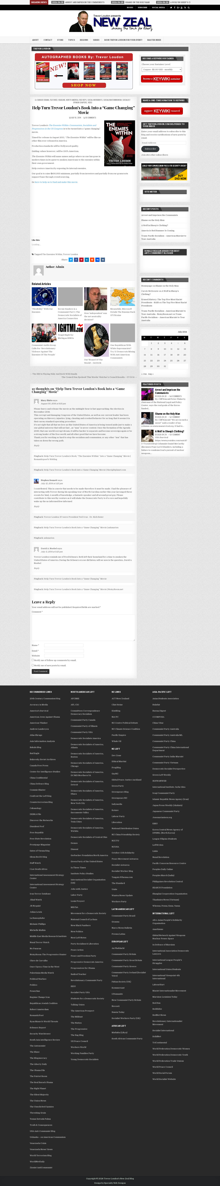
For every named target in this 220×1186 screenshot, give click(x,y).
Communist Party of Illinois (84, 726)
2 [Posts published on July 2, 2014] (158, 343)
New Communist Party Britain (126, 1000)
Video (90, 102)
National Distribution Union (125, 828)
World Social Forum (162, 1073)
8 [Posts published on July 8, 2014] (151, 349)
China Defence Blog (39, 784)
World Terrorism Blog (41, 1155)
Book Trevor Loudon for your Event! (123, 40)
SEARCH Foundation (162, 887)
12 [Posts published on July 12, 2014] (178, 349)
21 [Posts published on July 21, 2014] (145, 360)
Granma (115, 922)
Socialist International (163, 1030)
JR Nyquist (35, 906)
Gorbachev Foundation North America (89, 855)
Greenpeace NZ (119, 798)
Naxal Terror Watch (39, 942)
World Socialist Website (164, 1079)
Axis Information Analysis (42, 741)
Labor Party (76, 895)
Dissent (74, 849)
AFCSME (75, 698)
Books (130, 7)
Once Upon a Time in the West (44, 967)
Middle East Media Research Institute (48, 936)
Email (35, 651)
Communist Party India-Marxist (167, 756)
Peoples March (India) (163, 875)
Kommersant (118, 988)
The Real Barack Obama (41, 1082)
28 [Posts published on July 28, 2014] (145, 366)
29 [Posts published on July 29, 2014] (151, 366)
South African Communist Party (127, 1038)
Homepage (146, 286)
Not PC (115, 717)
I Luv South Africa (38, 869)
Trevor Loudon (70, 254)
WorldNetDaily (37, 1161)
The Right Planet (38, 1088)
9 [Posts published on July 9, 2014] (158, 349)
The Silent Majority (39, 1094)
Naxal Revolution (160, 857)
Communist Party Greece (124, 966)
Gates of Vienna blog (40, 851)
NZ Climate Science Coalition (126, 729)
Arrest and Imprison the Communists (159, 215)
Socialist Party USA (80, 992)
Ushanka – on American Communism (48, 1137)
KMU (155, 823)
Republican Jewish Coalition (43, 1003)
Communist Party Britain (124, 954)
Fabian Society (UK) (121, 982)
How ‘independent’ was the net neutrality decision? (95, 316)
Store (60, 40)
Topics (71, 40)
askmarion (49, 538)
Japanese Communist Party (166, 811)
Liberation (117, 822)
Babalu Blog (35, 747)
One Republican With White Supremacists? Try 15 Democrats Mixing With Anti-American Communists (122, 351)
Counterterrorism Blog (41, 802)
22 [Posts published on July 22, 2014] (151, 360)
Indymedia (117, 804)
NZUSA (115, 847)
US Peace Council (79, 1041)
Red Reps (83, 100)
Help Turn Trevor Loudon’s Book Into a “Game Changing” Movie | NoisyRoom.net (83, 589)
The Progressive (79, 1029)
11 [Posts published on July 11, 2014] (171, 349)
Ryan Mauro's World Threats (44, 1021)
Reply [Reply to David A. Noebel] (36, 568)
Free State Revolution (40, 839)
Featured (53, 100)
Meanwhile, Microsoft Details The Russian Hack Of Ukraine (122, 312)
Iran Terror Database (40, 894)
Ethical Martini (119, 761)
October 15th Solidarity (123, 853)
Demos (74, 843)
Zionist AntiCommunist (41, 1167)
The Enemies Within (52, 254)
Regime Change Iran (40, 997)
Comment (37, 612)
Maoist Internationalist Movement (169, 991)
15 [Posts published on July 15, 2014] (151, 355)
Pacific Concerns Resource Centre (169, 863)
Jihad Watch (36, 900)
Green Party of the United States (87, 861)
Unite (114, 889)
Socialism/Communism (112, 100)
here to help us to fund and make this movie (56, 182)
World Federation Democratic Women (171, 1049)
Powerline (35, 991)
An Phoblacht (118, 948)
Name (35, 645)
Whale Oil (116, 741)
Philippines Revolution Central (167, 881)
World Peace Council (162, 1067)
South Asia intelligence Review (45, 1040)
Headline (61, 100)
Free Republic (37, 832)
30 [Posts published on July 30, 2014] (158, 366)
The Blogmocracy (38, 1058)
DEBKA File (35, 814)
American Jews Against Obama (45, 717)
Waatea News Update (122, 895)
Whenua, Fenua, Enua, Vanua (166, 906)
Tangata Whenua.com (122, 877)
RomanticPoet (37, 1015)
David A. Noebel (49, 548)
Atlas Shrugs (36, 735)
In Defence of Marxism (163, 945)
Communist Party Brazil (123, 916)
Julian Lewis (36, 912)
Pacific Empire (119, 735)
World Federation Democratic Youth (170, 1055)
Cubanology (35, 808)
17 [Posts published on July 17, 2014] (165, 355)
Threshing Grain (38, 1113)
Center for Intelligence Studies (45, 772)
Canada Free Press (39, 765)
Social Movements (95, 100)
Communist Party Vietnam (165, 762)
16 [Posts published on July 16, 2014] (158, 355)
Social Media (158, 7)
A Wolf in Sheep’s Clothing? (154, 225)
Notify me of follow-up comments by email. (55, 660)
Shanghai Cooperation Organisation (169, 894)
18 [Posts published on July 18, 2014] (171, 355)
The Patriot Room (38, 1076)
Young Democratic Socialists (85, 1059)
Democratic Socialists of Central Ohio (89, 837)
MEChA (74, 907)
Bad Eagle (34, 753)
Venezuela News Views (41, 1149)
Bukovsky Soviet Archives (43, 759)
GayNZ (115, 774)
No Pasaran (35, 948)
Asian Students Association (165, 698)
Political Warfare (38, 979)
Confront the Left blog (40, 796)
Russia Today (118, 1012)
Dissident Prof (37, 826)
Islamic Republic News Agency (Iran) (170, 799)
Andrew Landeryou (39, 729)
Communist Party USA (82, 732)
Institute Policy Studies (82, 873)
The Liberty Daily (38, 1064)
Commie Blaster (38, 790)
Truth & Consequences (41, 1125)
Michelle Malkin (38, 930)
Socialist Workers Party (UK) (126, 1018)
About (35, 40)
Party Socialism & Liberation (85, 944)
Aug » (151, 374)
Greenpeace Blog (120, 792)
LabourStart (158, 984)
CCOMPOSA (158, 717)
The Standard (118, 883)
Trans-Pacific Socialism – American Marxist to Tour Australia (163, 317)
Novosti (115, 1006)
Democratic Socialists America (86, 738)
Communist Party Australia (165, 729)
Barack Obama (43, 100)
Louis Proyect (77, 901)
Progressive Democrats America (87, 962)
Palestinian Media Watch (42, 973)
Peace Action (77, 950)
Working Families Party (82, 1053)
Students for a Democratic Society (87, 998)
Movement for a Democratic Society (88, 913)
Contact (48, 40)
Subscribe (142, 7)
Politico (33, 985)
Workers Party (119, 901)
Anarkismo (157, 929)
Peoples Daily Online (162, 869)
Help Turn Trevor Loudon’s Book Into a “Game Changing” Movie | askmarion (81, 527)
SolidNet (156, 1036)
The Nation (76, 1023)
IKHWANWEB (159, 781)
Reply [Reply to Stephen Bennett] (36, 506)
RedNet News (159, 1015)
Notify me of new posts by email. (50, 665)
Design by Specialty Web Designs (110, 1183)
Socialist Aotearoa (120, 865)
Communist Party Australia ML (167, 735)
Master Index (154, 40)
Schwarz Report (38, 1027)
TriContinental (159, 1042)
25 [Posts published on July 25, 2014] (171, 360)
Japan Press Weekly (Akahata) (167, 805)
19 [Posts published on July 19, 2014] (178, 355)
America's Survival (39, 711)
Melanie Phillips (38, 924)
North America (72, 100)
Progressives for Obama (83, 968)
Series (96, 40)
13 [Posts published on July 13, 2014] (185, 349)
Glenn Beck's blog (38, 857)
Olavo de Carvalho (39, 960)
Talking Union (77, 1005)
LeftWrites (157, 845)
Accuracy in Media (39, 705)
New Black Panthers (81, 925)
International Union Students (166, 969)
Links (155, 851)
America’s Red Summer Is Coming (157, 230)
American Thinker (39, 723)
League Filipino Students (164, 839)
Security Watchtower (40, 1034)
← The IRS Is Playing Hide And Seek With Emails (53, 374)
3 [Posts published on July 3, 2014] (164, 343)
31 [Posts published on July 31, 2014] (165, 366)
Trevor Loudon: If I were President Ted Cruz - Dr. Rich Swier (74, 517)
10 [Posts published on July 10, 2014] (165, 349)
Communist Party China (164, 741)
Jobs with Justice (79, 889)
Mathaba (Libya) (119, 1032)
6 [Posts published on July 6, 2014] (184, 343)
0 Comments (177, 396)
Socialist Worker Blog (122, 871)
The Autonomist (37, 1046)
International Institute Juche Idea (168, 787)
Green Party (118, 786)
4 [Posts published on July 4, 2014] (171, 343)
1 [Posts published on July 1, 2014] (151, 343)
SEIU (73, 986)
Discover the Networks (41, 820)
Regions (84, 40)
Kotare (115, 810)
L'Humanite (117, 994)
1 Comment (176, 417)
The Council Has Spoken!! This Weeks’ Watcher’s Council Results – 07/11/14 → (99, 377)
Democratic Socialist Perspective (168, 769)
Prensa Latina (118, 934)
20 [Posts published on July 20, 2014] (184, 355)
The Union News (38, 1101)
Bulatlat (156, 705)
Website (36, 656)
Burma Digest (159, 711)
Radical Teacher (78, 974)
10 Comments (90, 117)
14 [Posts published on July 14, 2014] (145, 355)
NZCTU (115, 841)
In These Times (78, 867)
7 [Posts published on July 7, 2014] (144, 349)
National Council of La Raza (84, 919)
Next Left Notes (78, 938)
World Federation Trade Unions (168, 1061)
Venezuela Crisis (38, 1143)
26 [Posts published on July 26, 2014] (178, 360)
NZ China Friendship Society (126, 834)
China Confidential (39, 778)
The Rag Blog (77, 1035)
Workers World (78, 1047)
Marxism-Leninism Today (164, 997)
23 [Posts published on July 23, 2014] (158, 360)
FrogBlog (116, 767)
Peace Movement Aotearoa (125, 859)
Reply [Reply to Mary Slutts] (36, 446)
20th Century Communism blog (45, 698)
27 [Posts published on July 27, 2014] (185, 360)
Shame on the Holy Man (152, 220)
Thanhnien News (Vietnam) (165, 900)
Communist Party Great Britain (127, 960)
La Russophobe (37, 918)
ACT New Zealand (120, 698)
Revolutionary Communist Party (86, 980)
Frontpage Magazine (40, 844)
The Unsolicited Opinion (42, 1107)
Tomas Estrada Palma (40, 1119)
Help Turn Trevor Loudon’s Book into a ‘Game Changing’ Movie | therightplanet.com (85, 470)
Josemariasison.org (162, 817)
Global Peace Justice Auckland (126, 780)
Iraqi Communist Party (163, 793)
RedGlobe (157, 1009)
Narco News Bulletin (122, 928)
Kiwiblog (116, 711)
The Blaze (35, 1052)
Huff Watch (35, 863)
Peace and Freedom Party (83, 956)
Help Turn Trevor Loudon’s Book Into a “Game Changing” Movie (83, 110)
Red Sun (156, 1003)
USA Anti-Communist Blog (42, 1131)
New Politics (77, 931)
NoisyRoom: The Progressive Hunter (48, 954)
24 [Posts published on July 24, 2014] (165, 360)
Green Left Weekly (161, 775)
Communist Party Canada (83, 720)
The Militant (77, 1017)
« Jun (144, 374)
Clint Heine (117, 705)
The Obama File (37, 1070)
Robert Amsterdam (39, 1009)
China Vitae (157, 723)
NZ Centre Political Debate (125, 723)
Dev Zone (116, 755)
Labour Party (118, 816)
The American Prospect (82, 1011)
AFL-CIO (75, 705)
